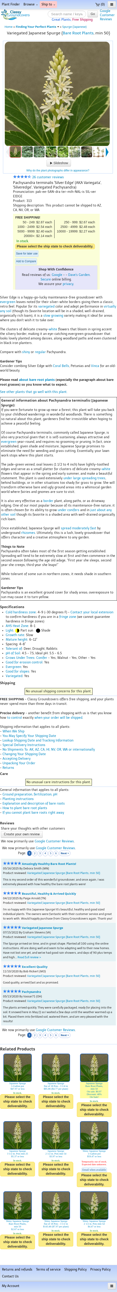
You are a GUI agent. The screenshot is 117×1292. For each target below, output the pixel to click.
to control (14, 718)
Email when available (94, 1169)
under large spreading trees (84, 478)
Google (57, 275)
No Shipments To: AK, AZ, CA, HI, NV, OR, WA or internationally (49, 750)
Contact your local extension (91, 612)
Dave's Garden (79, 275)
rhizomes (28, 533)
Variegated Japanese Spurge (42, 928)
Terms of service (48, 1270)
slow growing (53, 316)
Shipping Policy (75, 1270)
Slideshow (58, 163)
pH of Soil (13, 653)
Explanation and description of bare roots (34, 803)
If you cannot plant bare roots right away (33, 813)
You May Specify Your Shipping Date (29, 736)
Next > (65, 853)
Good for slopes (17, 671)
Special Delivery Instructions (24, 745)
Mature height (16, 640)
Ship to (48, 4)
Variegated (14, 676)
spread (66, 528)
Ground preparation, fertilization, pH (30, 794)
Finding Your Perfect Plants (37, 27)
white (53, 329)
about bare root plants (37, 379)
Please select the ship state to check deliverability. (55, 246)
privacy (68, 284)
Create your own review (22, 834)
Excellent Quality (34, 967)
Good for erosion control (24, 662)
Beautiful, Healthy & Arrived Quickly (49, 894)
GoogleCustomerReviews (107, 15)
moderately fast (84, 528)
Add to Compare (26, 261)
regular (40, 352)
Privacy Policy (100, 1270)
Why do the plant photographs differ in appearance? (57, 170)
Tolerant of (14, 649)
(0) (100, 4)
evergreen (7, 302)
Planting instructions (18, 799)
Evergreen (13, 667)
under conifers (68, 510)
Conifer (41, 658)
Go (93, 14)
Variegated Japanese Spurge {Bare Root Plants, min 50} (63, 873)
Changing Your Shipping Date (24, 754)
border (48, 501)
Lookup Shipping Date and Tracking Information (38, 740)
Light (9, 630)
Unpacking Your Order (19, 763)
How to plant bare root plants (25, 808)
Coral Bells (61, 366)
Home (9, 26)
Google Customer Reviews (54, 841)
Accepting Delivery (17, 759)
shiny (26, 352)
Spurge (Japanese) (74, 26)
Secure (46, 279)
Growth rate (15, 635)
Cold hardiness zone (21, 612)
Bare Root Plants (78, 33)
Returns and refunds (17, 1270)
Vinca (95, 366)
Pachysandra (31, 992)
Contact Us (10, 1276)
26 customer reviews (38, 177)
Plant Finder (11, 4)
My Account (10, 1286)
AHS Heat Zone (17, 626)
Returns (8, 768)
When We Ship (13, 731)
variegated (46, 306)
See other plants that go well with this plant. (33, 392)
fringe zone (67, 617)
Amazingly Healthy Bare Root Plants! (49, 864)
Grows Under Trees (20, 658)
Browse (30, 4)
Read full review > (29, 957)
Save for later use (27, 253)
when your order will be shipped (58, 718)
